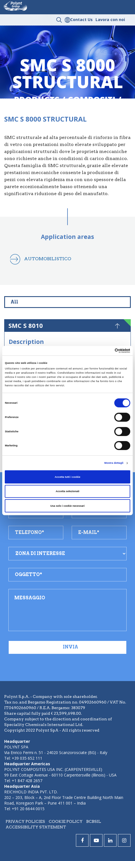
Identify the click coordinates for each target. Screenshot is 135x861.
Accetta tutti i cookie (67, 477)
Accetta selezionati (67, 491)
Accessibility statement (36, 827)
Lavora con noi (110, 19)
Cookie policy (66, 821)
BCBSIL (93, 821)
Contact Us (81, 19)
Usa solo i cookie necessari (67, 505)
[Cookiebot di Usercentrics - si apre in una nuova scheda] (105, 350)
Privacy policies (25, 821)
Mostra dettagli (114, 463)
